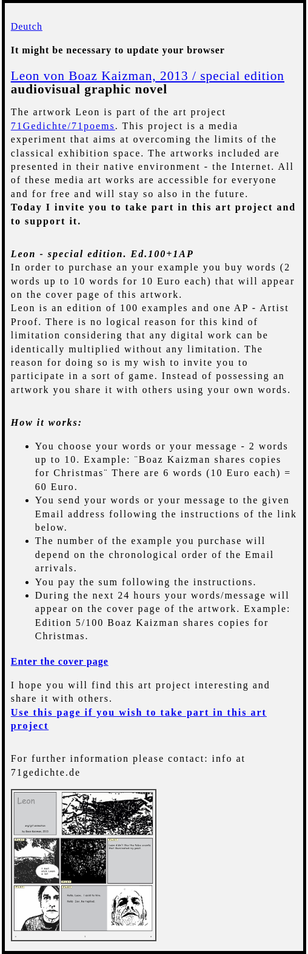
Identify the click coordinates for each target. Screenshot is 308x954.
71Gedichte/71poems (63, 126)
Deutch (26, 26)
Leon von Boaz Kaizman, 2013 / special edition (147, 75)
